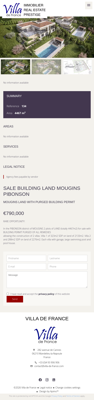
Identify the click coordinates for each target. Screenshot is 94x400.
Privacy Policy (56, 396)
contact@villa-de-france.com (49, 366)
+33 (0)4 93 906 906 (49, 362)
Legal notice (46, 387)
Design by (48, 391)
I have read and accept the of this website (40, 294)
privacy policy (46, 294)
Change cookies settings (67, 387)
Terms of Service (73, 396)
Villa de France (47, 318)
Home (24, 10)
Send (14, 299)
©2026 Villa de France (25, 387)
